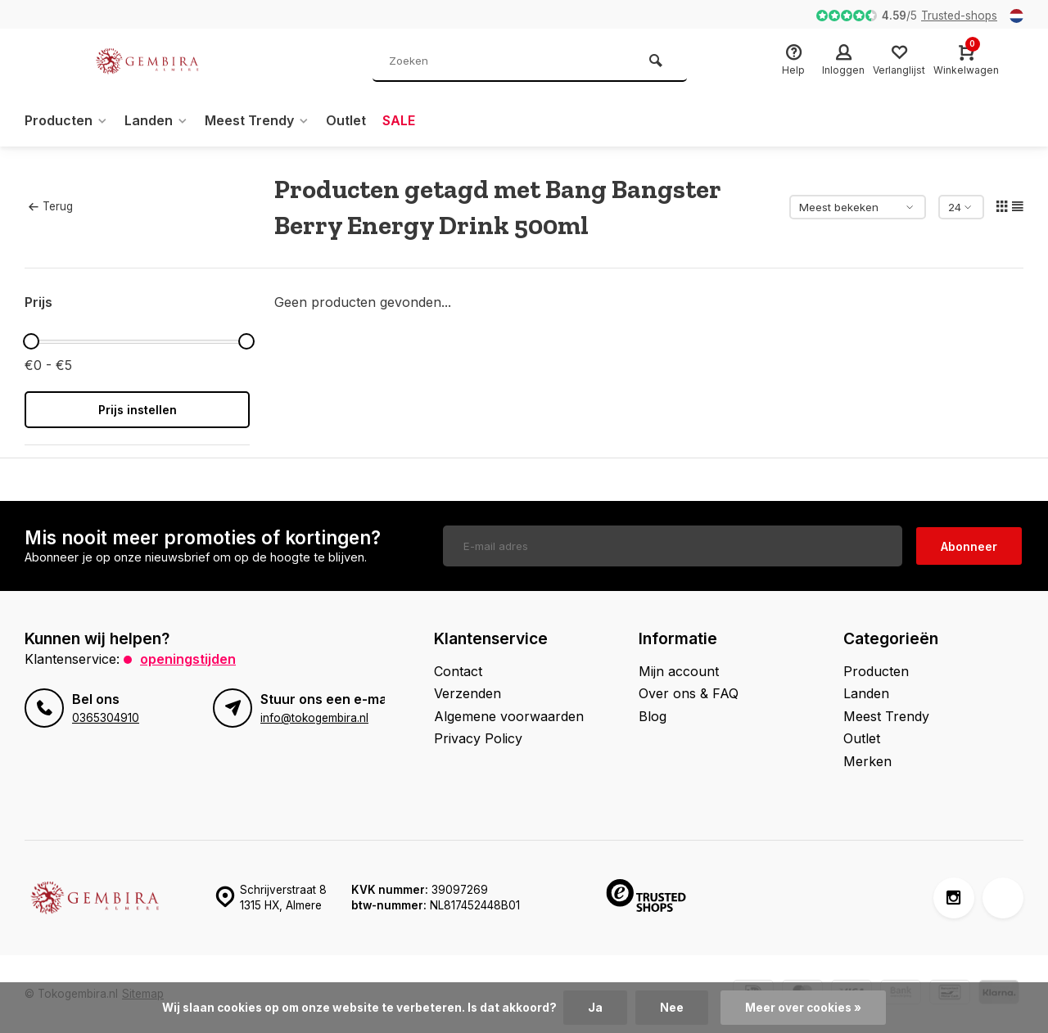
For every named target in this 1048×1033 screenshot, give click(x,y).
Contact (458, 671)
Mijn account (679, 671)
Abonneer (969, 546)
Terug (51, 206)
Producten (66, 120)
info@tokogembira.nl (314, 717)
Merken (867, 761)
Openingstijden (188, 659)
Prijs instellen (137, 410)
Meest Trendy (257, 120)
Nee (672, 1007)
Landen (156, 120)
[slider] (31, 341)
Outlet (346, 120)
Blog (652, 716)
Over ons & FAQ (689, 693)
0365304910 (105, 717)
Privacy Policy (478, 738)
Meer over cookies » (803, 1007)
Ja (595, 1007)
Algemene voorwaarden (509, 716)
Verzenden (467, 693)
